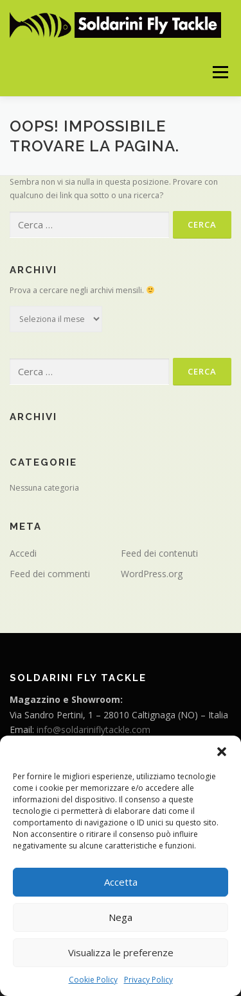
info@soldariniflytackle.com (93, 729)
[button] (221, 751)
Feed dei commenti (50, 574)
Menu (219, 72)
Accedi (23, 553)
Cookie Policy (93, 979)
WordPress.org (152, 574)
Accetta (121, 881)
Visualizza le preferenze (121, 952)
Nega (120, 917)
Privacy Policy (148, 979)
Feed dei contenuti (159, 553)
